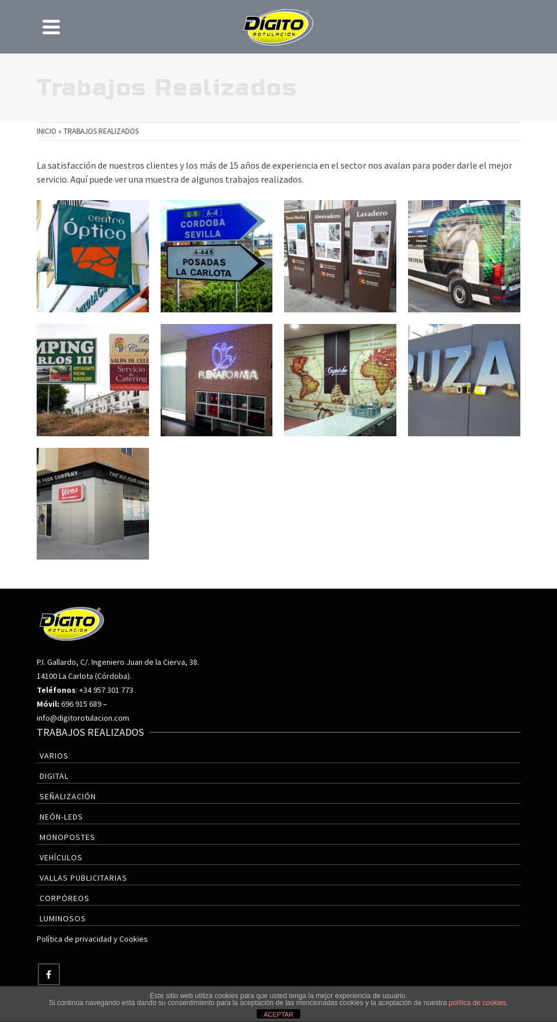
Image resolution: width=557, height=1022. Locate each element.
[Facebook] (49, 974)
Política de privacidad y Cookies (92, 939)
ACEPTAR (278, 1014)
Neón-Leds (61, 816)
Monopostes (67, 837)
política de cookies (477, 1003)
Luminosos (63, 918)
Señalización (68, 796)
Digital (54, 776)
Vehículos (61, 857)
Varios (54, 755)
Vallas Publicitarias (83, 878)
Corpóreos (65, 898)
